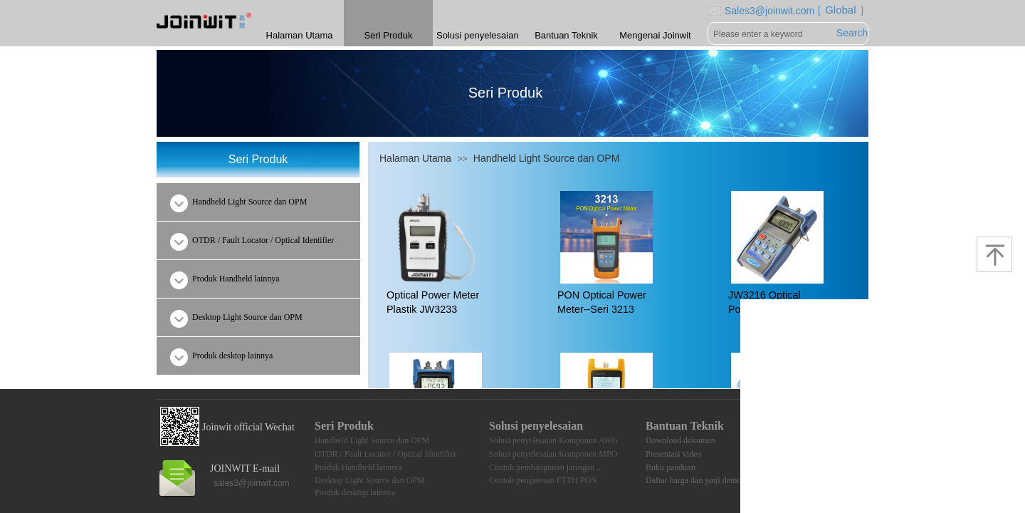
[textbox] (771, 34)
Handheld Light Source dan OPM (546, 158)
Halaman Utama (415, 158)
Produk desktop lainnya (355, 492)
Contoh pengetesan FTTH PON (543, 480)
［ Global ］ (837, 10)
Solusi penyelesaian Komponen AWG (553, 440)
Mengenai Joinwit (654, 35)
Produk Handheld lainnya (358, 467)
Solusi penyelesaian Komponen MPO (553, 454)
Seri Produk (388, 35)
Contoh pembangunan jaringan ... (546, 467)
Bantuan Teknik (566, 35)
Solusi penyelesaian (477, 35)
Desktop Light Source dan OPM (370, 480)
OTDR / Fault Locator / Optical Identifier (385, 454)
